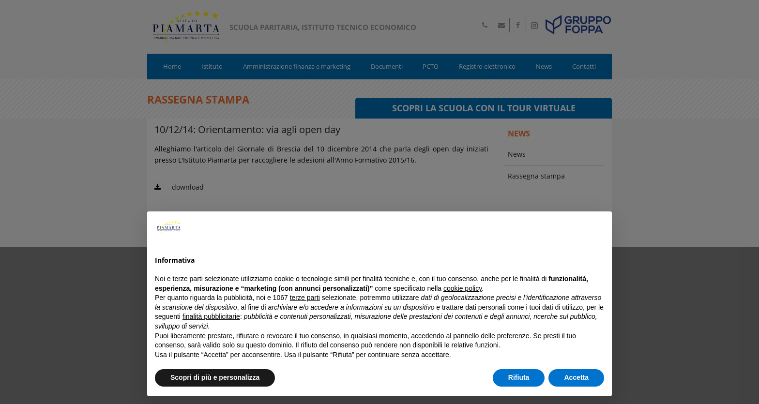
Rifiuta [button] (519, 377)
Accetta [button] (576, 377)
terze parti (305, 297)
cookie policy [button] (462, 288)
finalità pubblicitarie (211, 316)
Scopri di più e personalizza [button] (214, 377)
